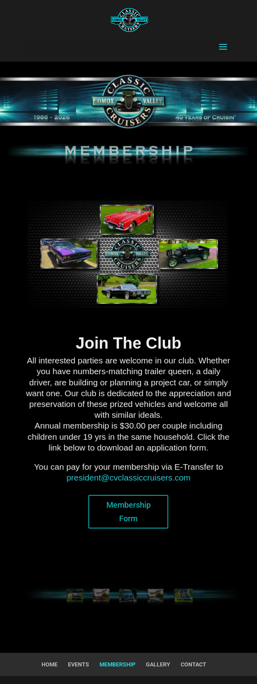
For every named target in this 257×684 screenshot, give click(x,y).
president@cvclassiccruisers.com (129, 478)
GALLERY (158, 664)
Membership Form (128, 512)
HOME (50, 664)
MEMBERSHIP (117, 664)
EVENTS (78, 664)
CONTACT (193, 664)
